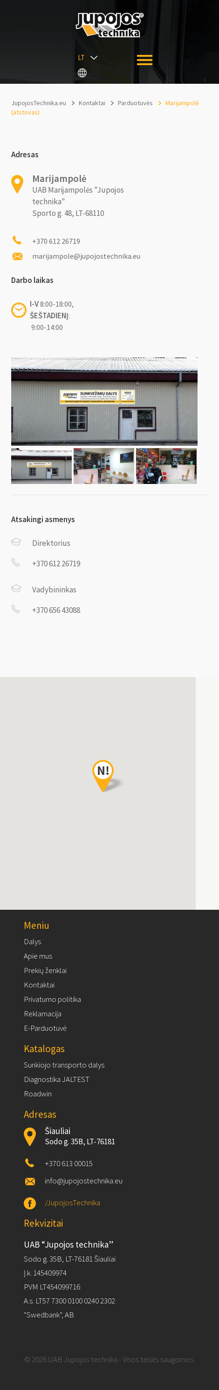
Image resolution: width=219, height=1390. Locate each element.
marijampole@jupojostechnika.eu (86, 256)
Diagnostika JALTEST (56, 1079)
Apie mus (38, 956)
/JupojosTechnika (72, 1202)
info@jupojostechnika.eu (84, 1180)
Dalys (32, 941)
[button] (109, 776)
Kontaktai (39, 985)
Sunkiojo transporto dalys (64, 1065)
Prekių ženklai (45, 970)
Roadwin (38, 1093)
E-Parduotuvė (45, 1028)
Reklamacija (43, 1013)
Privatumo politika (52, 999)
